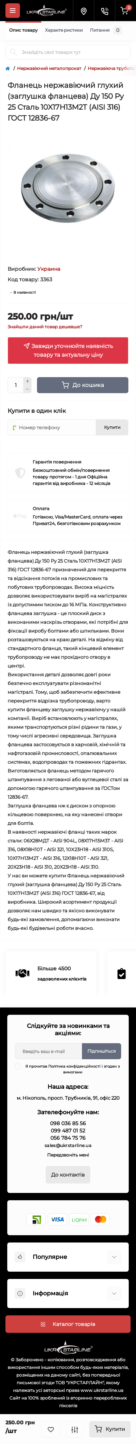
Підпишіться (101, 1051)
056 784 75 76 (68, 1138)
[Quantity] (16, 385)
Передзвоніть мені (68, 1155)
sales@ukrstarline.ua (68, 1145)
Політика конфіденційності (74, 1066)
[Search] (13, 52)
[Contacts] (104, 10)
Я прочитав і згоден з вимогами (72, 1069)
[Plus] (28, 381)
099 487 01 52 (68, 1130)
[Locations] (83, 10)
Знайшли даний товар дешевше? (45, 326)
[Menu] (12, 10)
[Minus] (28, 390)
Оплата (41, 508)
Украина (48, 269)
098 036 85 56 (68, 1123)
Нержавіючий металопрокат (49, 68)
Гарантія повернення (57, 462)
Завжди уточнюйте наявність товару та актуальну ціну (68, 350)
